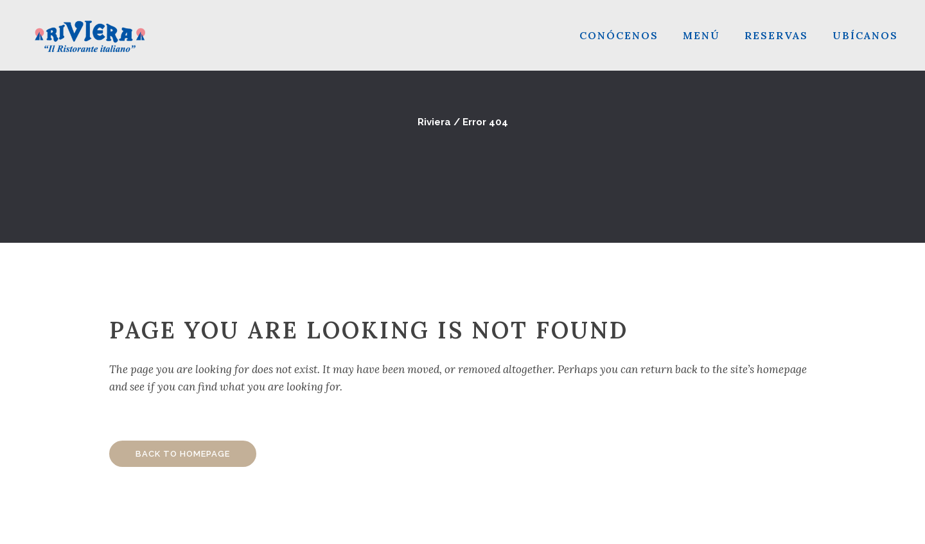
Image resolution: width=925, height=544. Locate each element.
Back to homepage (183, 454)
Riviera (434, 122)
